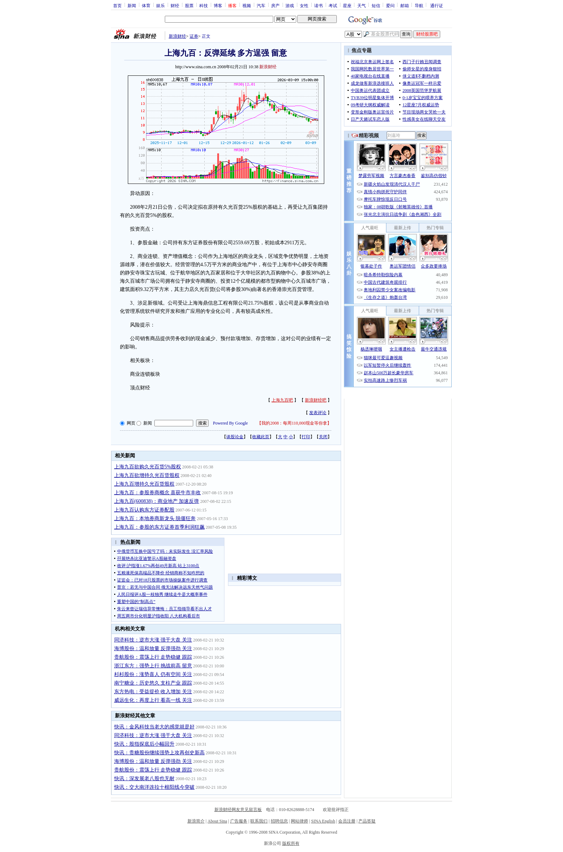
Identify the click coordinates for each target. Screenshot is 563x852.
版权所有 (290, 843)
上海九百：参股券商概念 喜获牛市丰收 (157, 492)
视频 (246, 5)
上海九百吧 (282, 400)
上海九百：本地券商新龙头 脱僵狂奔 (155, 518)
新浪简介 (196, 821)
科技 (203, 5)
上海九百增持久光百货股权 (144, 484)
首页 (117, 5)
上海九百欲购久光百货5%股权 (147, 466)
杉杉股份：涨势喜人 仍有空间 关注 (153, 674)
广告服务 (238, 821)
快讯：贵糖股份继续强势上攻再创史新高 (159, 752)
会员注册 (346, 821)
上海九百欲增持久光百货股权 (147, 475)
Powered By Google (230, 423)
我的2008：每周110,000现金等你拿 (294, 423)
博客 (218, 5)
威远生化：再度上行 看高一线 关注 (153, 700)
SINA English (323, 821)
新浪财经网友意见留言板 (238, 809)
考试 (333, 5)
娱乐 (160, 5)
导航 (419, 5)
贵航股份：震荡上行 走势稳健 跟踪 (153, 657)
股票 (189, 5)
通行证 (436, 5)
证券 (194, 36)
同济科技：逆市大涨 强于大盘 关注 (153, 640)
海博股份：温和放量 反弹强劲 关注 (153, 648)
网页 (131, 423)
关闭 (323, 436)
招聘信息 (279, 821)
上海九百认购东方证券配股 (144, 510)
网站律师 (299, 821)
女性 (304, 5)
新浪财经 (177, 36)
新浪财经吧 (315, 400)
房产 (275, 5)
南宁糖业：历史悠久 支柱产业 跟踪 (153, 683)
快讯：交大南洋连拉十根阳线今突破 (154, 787)
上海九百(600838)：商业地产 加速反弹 (156, 501)
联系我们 (258, 821)
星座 (347, 5)
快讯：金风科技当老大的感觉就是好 (154, 727)
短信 (376, 5)
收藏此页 (260, 436)
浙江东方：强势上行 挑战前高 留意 (153, 665)
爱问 (390, 5)
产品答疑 (367, 821)
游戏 (289, 5)
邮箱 (404, 5)
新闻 (131, 5)
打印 (306, 436)
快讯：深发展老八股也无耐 (144, 778)
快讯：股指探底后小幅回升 (144, 744)
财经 (175, 5)
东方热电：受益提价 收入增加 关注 (153, 691)
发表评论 (317, 412)
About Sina (217, 821)
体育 (146, 5)
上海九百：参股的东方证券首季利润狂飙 (159, 527)
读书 (318, 5)
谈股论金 (234, 436)
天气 (361, 5)
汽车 (261, 5)
